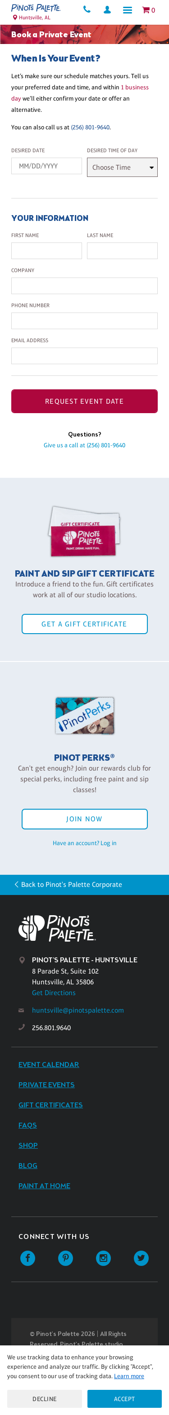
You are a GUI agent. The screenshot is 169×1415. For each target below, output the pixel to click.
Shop (28, 1146)
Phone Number (30, 305)
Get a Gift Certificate (84, 624)
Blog (27, 1166)
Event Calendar (48, 1065)
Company (22, 270)
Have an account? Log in (85, 842)
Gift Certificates (50, 1105)
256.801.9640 (51, 1027)
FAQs (27, 1125)
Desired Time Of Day (112, 150)
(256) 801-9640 (90, 127)
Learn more (129, 1376)
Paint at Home (44, 1186)
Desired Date (28, 150)
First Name (25, 235)
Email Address (29, 340)
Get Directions (54, 992)
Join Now (84, 819)
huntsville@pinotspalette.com (78, 1010)
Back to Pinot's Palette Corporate (71, 884)
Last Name (100, 235)
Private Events (46, 1085)
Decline (44, 1398)
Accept (124, 1398)
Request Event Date (84, 401)
